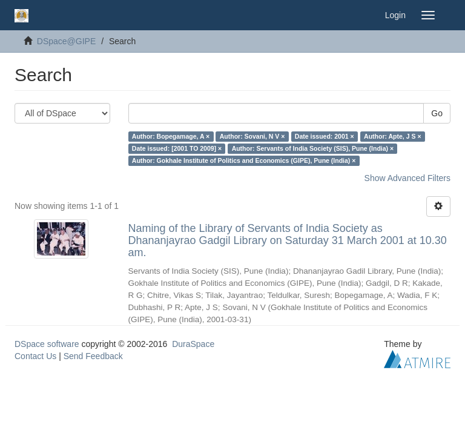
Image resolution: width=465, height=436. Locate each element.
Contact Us (35, 356)
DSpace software (47, 344)
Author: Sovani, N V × (252, 136)
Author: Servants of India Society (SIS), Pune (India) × (313, 148)
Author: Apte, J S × (392, 136)
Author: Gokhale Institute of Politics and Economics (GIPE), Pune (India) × (244, 160)
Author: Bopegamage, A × (170, 136)
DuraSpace (193, 344)
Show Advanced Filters (407, 178)
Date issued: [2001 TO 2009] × (177, 148)
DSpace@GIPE (66, 41)
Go (437, 113)
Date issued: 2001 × (324, 136)
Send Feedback (93, 356)
